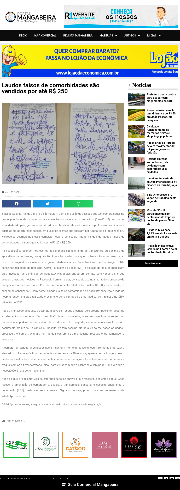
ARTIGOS (132, 36)
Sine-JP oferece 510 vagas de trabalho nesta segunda (161, 198)
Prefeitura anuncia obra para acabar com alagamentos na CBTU (161, 98)
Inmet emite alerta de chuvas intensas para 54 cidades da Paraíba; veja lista (162, 183)
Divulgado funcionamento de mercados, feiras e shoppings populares (159, 131)
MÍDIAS (154, 36)
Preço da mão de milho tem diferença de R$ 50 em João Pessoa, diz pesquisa (161, 115)
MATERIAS (109, 36)
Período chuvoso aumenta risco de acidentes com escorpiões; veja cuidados (157, 165)
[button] (16, 203)
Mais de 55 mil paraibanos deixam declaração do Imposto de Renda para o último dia (161, 217)
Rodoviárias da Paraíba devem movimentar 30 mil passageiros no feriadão (161, 147)
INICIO (23, 35)
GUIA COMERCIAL (45, 35)
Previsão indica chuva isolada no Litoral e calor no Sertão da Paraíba (162, 249)
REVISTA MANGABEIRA (78, 35)
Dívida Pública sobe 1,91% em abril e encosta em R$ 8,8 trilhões (162, 233)
